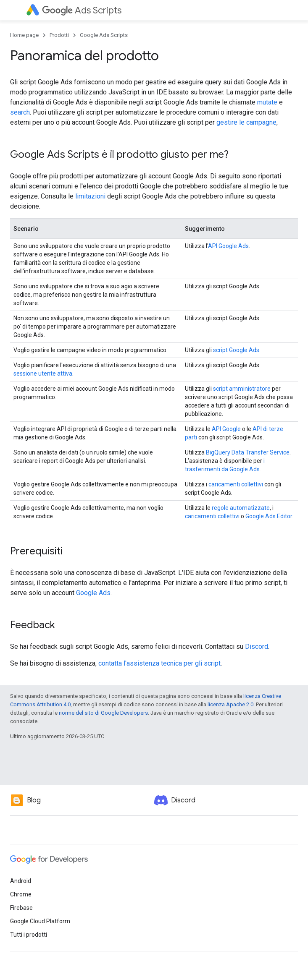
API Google (226, 429)
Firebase (21, 907)
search (20, 112)
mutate (267, 102)
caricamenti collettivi (235, 484)
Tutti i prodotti (28, 934)
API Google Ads (228, 246)
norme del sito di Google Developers (103, 713)
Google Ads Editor (268, 516)
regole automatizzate (241, 507)
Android (20, 881)
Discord (256, 646)
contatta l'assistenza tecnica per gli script (159, 663)
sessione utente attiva (42, 373)
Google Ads (93, 593)
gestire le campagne (246, 122)
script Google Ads (236, 350)
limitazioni (90, 196)
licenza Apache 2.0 (230, 704)
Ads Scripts (81, 10)
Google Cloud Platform (40, 921)
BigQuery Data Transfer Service (248, 452)
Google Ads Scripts (104, 35)
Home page (24, 35)
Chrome (21, 894)
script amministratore (242, 388)
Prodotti (59, 35)
